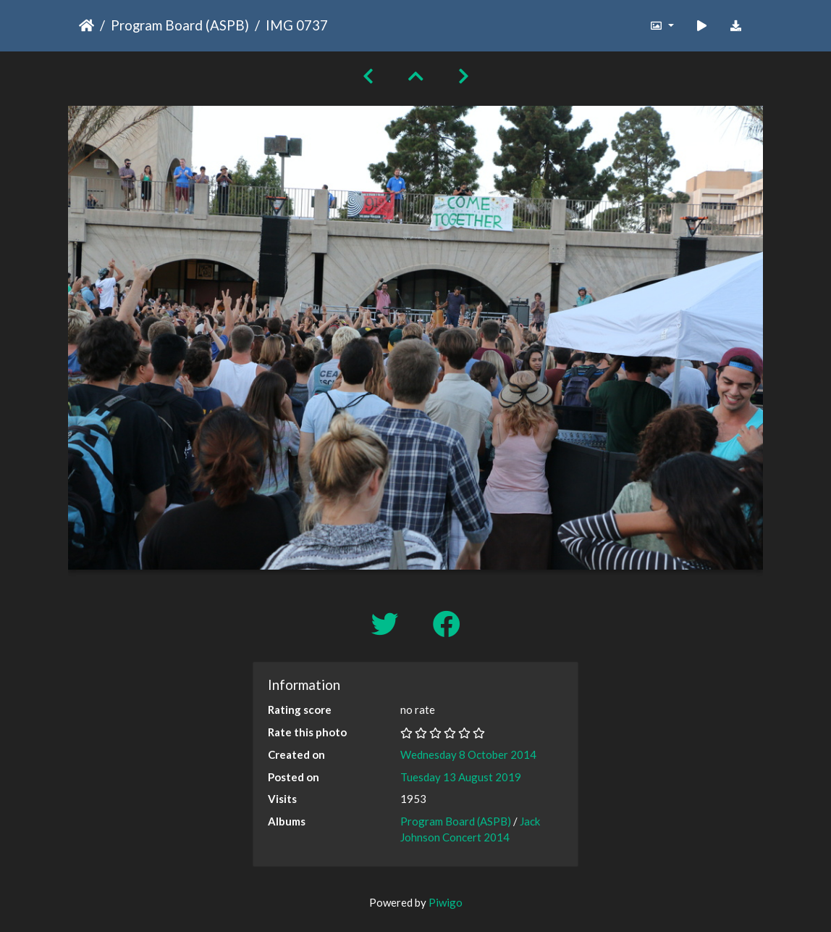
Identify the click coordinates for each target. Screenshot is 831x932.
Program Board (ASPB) (180, 25)
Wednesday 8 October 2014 (468, 754)
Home (86, 25)
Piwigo (446, 902)
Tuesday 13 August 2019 (460, 776)
